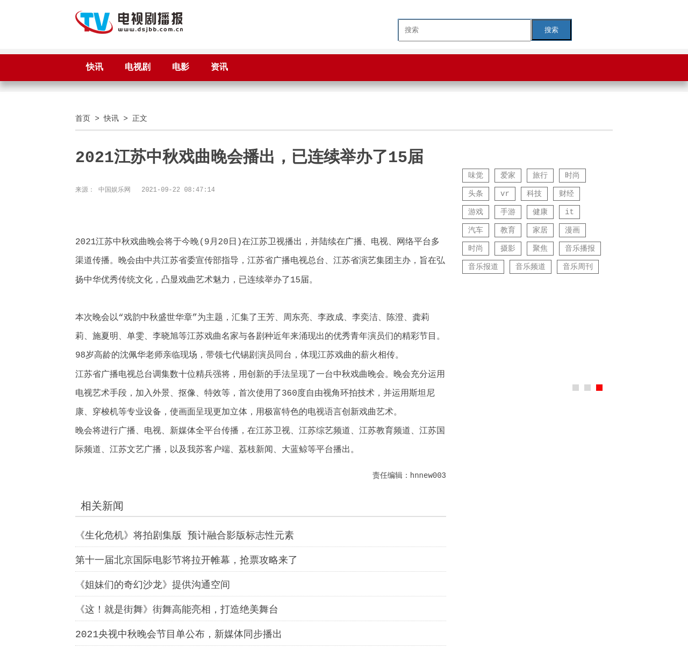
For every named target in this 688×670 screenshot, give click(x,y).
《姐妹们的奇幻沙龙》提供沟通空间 (152, 585)
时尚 (572, 175)
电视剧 (137, 68)
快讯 (94, 68)
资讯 (219, 68)
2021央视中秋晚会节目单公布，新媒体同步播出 (178, 634)
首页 (82, 118)
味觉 (475, 175)
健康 (540, 212)
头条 (475, 193)
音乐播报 (580, 248)
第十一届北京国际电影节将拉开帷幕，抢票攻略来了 (186, 560)
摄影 (507, 248)
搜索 (551, 30)
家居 (540, 230)
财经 (566, 193)
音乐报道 (483, 266)
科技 (534, 193)
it (569, 212)
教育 (507, 230)
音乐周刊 (578, 266)
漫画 (572, 230)
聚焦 (540, 248)
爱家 (507, 175)
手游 (507, 212)
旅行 (540, 175)
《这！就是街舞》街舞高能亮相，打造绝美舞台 (176, 609)
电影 (180, 68)
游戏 (475, 212)
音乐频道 (530, 266)
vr (505, 193)
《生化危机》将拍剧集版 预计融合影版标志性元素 (184, 535)
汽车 (475, 230)
